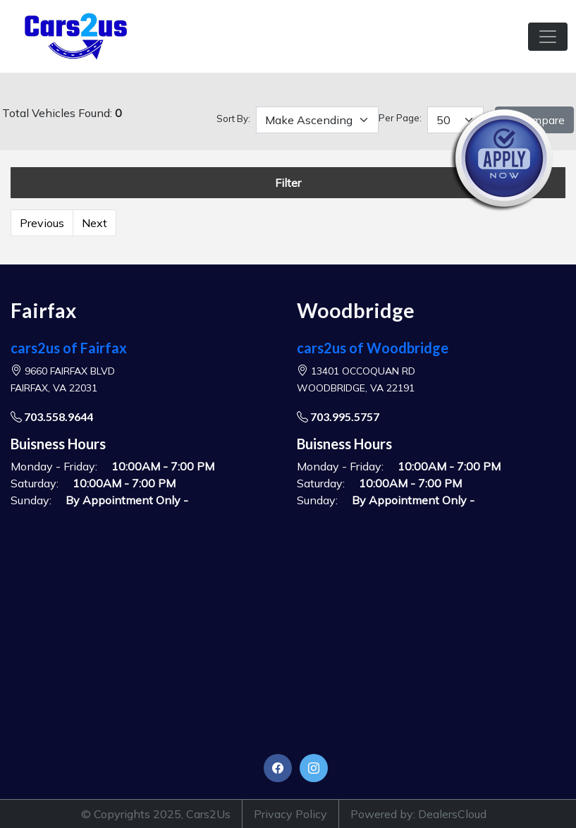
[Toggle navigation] (548, 37)
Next (94, 223)
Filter (288, 183)
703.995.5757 (338, 416)
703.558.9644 (52, 416)
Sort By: (233, 118)
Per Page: (400, 117)
